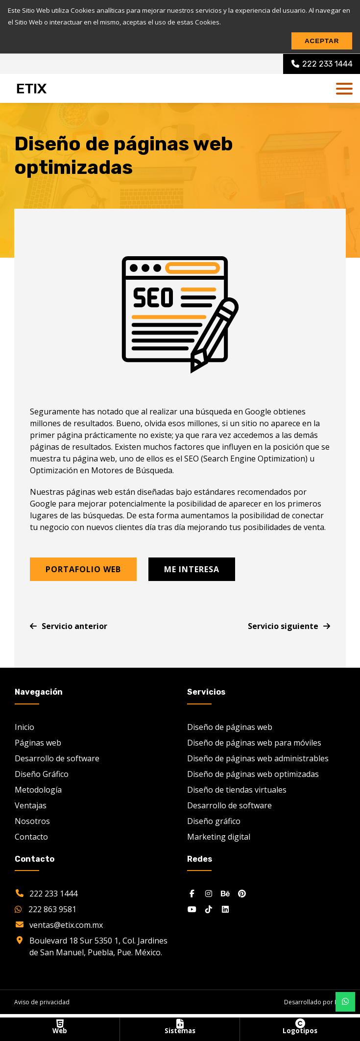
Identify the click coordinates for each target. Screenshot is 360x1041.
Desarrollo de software (57, 757)
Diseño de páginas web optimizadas (253, 773)
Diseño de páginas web (229, 726)
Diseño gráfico (213, 820)
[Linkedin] (225, 909)
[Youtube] (192, 909)
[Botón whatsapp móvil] (345, 1002)
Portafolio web (83, 569)
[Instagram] (209, 893)
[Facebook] (192, 893)
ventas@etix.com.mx (66, 925)
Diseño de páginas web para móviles (254, 742)
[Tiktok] (209, 909)
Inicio (24, 726)
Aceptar (322, 41)
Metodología (38, 789)
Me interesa (191, 569)
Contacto (31, 836)
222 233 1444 (53, 893)
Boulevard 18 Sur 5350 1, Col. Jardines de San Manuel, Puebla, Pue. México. (98, 946)
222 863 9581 (45, 909)
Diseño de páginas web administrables (258, 757)
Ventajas (31, 804)
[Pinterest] (242, 893)
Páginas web (38, 742)
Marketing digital (218, 836)
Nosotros (32, 820)
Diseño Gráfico (42, 773)
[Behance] (225, 893)
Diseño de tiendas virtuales (237, 789)
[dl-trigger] (344, 88)
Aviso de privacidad (42, 1002)
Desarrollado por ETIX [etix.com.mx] (315, 1002)
